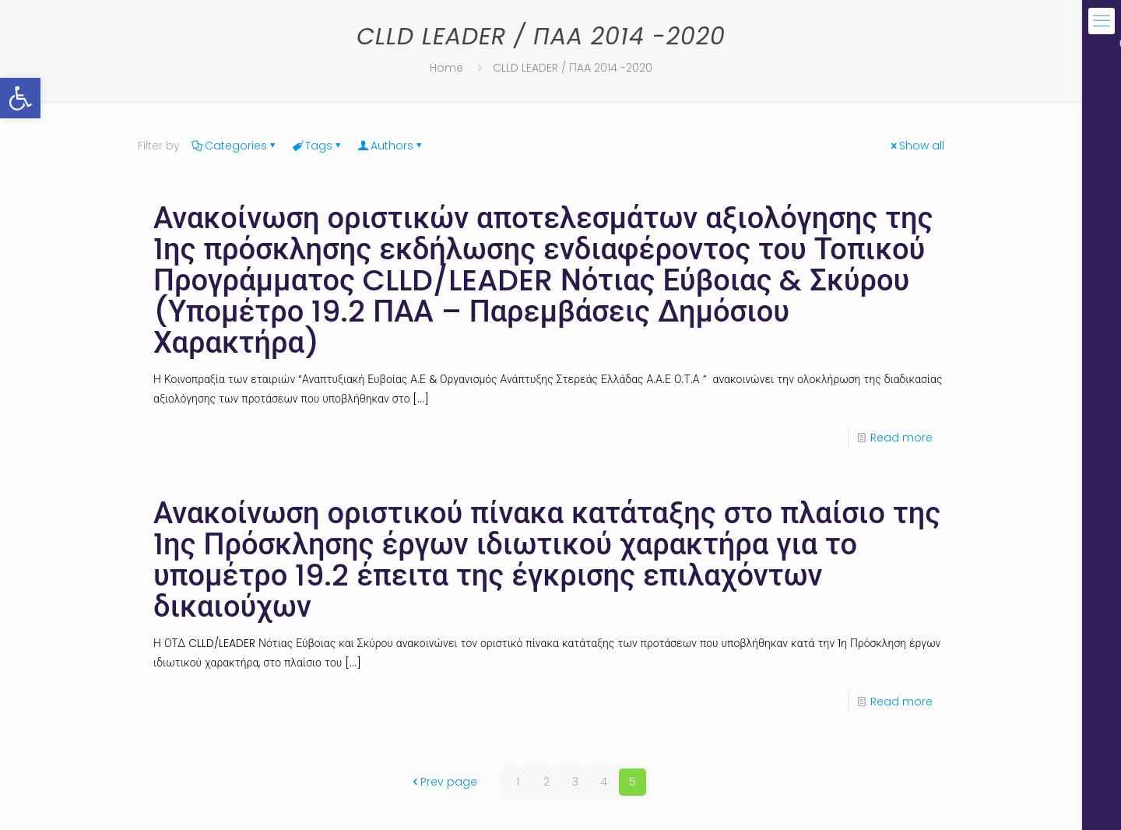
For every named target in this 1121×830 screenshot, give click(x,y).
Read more (901, 437)
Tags (317, 145)
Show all (916, 145)
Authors (390, 145)
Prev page (443, 782)
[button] (20, 98)
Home (446, 68)
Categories (235, 145)
